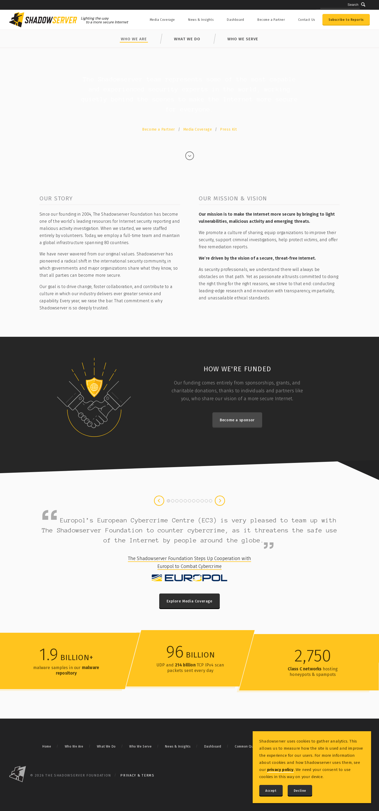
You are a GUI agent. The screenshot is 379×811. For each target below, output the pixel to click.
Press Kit (228, 129)
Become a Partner (271, 20)
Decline (300, 791)
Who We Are (74, 746)
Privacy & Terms (137, 775)
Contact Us (306, 20)
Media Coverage (162, 20)
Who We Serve (242, 39)
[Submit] (363, 4)
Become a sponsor (237, 420)
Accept (271, 791)
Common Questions (250, 746)
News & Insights (201, 20)
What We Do (187, 39)
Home (46, 746)
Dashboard (235, 20)
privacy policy (280, 769)
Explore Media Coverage (189, 601)
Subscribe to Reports (346, 20)
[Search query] (340, 5)
